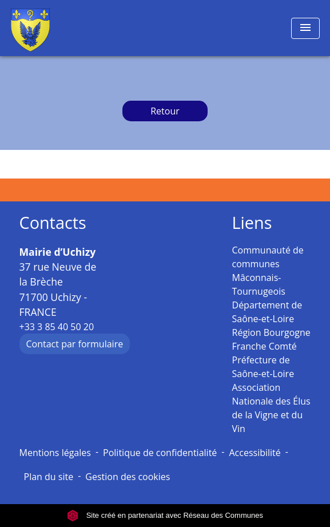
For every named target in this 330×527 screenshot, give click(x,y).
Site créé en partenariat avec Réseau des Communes (165, 515)
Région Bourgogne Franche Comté (271, 339)
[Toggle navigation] (305, 28)
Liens (252, 223)
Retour (165, 111)
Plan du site (49, 476)
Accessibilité (254, 452)
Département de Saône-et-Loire (267, 312)
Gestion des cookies (127, 476)
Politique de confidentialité (160, 452)
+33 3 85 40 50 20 (56, 326)
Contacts (52, 223)
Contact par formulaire (75, 344)
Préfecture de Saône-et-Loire (263, 367)
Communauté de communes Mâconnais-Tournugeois (268, 271)
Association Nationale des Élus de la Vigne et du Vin (271, 408)
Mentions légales (55, 452)
